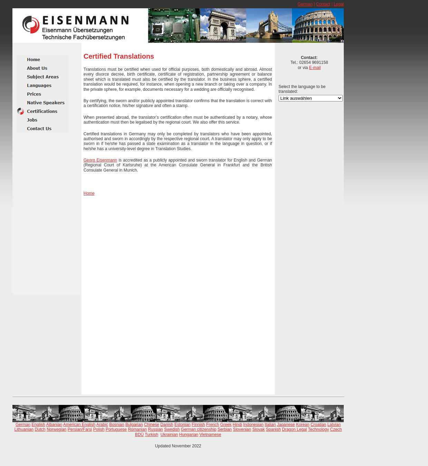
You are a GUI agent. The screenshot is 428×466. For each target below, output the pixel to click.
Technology (318, 429)
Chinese (151, 424)
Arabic (102, 424)
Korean (303, 424)
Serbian (224, 429)
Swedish (171, 429)
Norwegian (56, 429)
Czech (336, 429)
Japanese (286, 424)
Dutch (40, 429)
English (38, 424)
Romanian (137, 429)
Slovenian (242, 429)
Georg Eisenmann (100, 160)
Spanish (273, 429)
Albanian (54, 424)
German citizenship (198, 429)
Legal (339, 4)
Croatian (318, 424)
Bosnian (116, 424)
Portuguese (116, 429)
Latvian (334, 424)
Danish (166, 424)
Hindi (237, 424)
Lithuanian (23, 429)
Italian (270, 424)
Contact (323, 4)
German (305, 4)
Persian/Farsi (80, 429)
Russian (155, 429)
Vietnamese (210, 434)
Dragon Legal (294, 429)
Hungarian (188, 434)
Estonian (182, 424)
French (212, 424)
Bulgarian (134, 424)
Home (89, 193)
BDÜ (139, 434)
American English (79, 424)
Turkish (151, 434)
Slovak (258, 429)
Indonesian (253, 424)
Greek (226, 424)
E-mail (315, 67)
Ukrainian (169, 434)
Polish (99, 429)
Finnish (198, 424)
